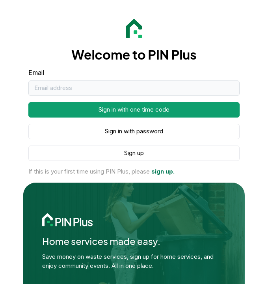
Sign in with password (134, 131)
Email (36, 73)
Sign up (134, 153)
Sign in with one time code (134, 109)
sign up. (163, 171)
